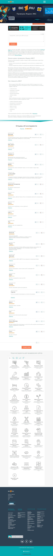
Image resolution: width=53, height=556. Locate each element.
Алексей (11, 232)
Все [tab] (10, 358)
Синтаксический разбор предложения (40, 526)
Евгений (10, 134)
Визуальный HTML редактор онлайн (40, 520)
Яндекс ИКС (29, 525)
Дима (10, 275)
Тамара (11, 265)
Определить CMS (30, 530)
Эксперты (10, 495)
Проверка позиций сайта (30, 515)
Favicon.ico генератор (39, 522)
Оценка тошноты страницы (11, 522)
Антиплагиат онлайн (12, 515)
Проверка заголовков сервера (12, 524)
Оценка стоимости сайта (30, 521)
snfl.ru (10, 212)
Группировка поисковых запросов (12, 520)
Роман (11, 244)
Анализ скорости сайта (11, 526)
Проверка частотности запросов (29, 512)
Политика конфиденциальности (26, 548)
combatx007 (11, 174)
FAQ (9, 498)
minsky (11, 284)
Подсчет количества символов (41, 516)
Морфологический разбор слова (11, 528)
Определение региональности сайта (30, 519)
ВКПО (10, 164)
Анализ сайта (10, 512)
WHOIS (28, 528)
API (8, 499)
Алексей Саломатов (14, 184)
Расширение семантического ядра (11, 517)
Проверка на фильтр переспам (21, 515)
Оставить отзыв (26, 347)
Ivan (10, 311)
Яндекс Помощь (18, 55)
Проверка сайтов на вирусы (21, 517)
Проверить (13, 44)
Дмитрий (11, 256)
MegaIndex (35, 113)
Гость (9, 193)
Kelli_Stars (11, 144)
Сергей (13, 292)
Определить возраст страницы (31, 517)
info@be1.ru (26, 551)
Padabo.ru (11, 154)
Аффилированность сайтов (21, 513)
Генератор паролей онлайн (40, 514)
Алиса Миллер (13, 321)
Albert (11, 302)
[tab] (13, 358)
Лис (9, 222)
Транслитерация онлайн (40, 518)
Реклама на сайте (26, 554)
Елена (10, 203)
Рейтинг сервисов (11, 494)
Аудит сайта (10, 514)
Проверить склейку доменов (31, 527)
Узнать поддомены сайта (30, 523)
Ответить (10, 140)
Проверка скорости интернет (40, 512)
